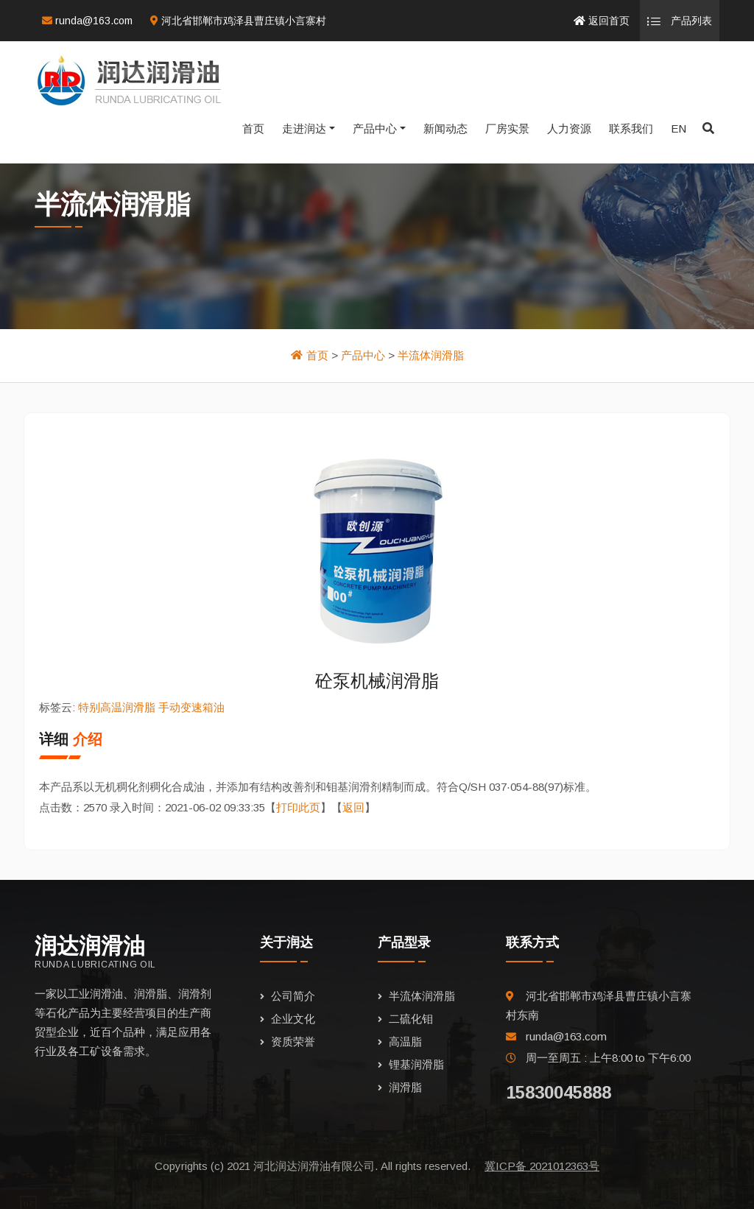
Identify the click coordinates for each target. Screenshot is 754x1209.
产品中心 (375, 128)
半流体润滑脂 (431, 355)
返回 (353, 807)
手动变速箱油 (191, 707)
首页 (253, 128)
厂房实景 (507, 128)
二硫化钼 (411, 1018)
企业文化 (293, 1018)
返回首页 (602, 21)
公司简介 (293, 996)
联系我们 (631, 128)
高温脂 (405, 1041)
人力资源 (569, 128)
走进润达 (304, 128)
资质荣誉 (293, 1041)
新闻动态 (445, 128)
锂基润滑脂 (416, 1064)
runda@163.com (87, 21)
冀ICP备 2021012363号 (542, 1166)
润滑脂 (405, 1087)
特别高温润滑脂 (116, 707)
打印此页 (298, 807)
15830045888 (558, 1092)
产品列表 (679, 21)
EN (678, 128)
